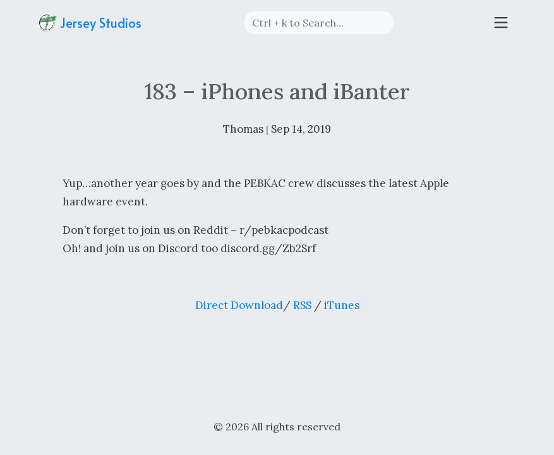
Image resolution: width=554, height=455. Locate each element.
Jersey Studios (90, 22)
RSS (302, 305)
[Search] (319, 23)
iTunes (341, 305)
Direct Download (239, 305)
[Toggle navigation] (501, 23)
